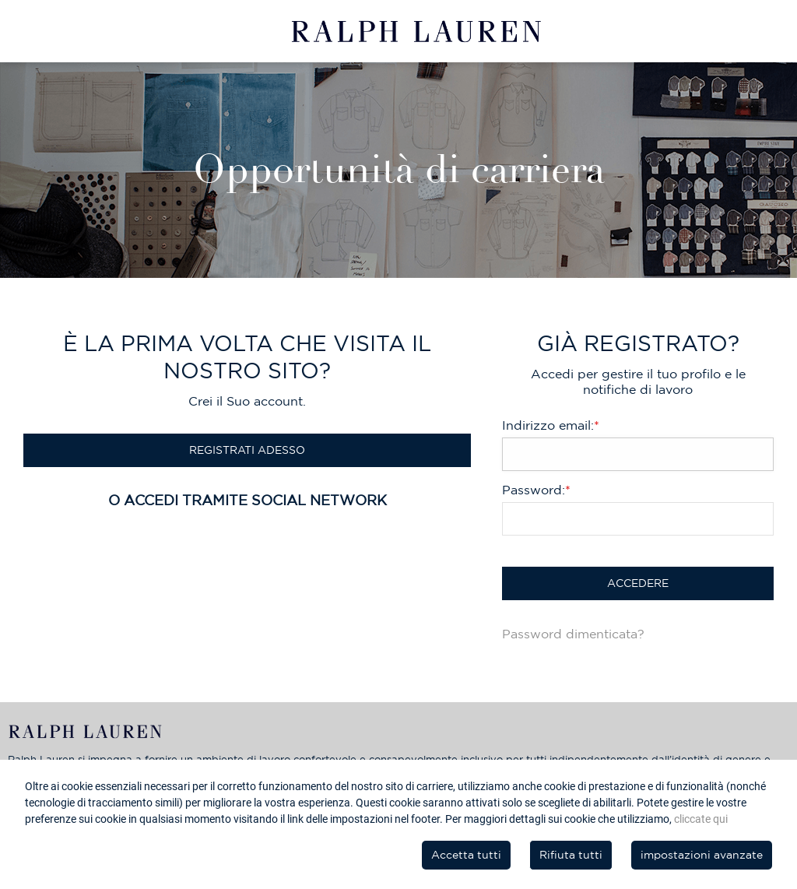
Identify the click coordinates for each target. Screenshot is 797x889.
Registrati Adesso (247, 450)
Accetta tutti (466, 855)
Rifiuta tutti (570, 855)
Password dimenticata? (573, 634)
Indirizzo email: (550, 425)
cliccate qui (701, 819)
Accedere (638, 583)
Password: (536, 490)
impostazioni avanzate (702, 855)
